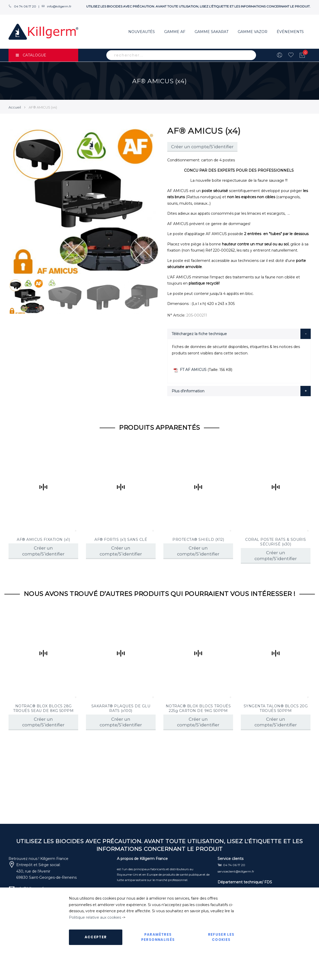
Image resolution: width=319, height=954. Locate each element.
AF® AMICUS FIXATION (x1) (43, 539)
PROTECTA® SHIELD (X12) (198, 539)
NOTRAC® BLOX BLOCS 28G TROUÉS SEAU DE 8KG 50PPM (43, 708)
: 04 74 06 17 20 (231, 865)
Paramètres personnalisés (158, 937)
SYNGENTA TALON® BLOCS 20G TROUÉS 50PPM (276, 708)
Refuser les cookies (221, 937)
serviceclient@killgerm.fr (236, 871)
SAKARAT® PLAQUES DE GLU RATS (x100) (120, 708)
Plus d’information (188, 391)
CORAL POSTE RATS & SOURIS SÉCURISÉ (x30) (275, 541)
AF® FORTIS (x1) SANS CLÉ (120, 539)
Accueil (15, 107)
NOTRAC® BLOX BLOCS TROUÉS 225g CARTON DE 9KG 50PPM (198, 708)
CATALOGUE (31, 55)
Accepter (96, 937)
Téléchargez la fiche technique (199, 333)
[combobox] (181, 55)
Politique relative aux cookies (95, 917)
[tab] (239, 334)
